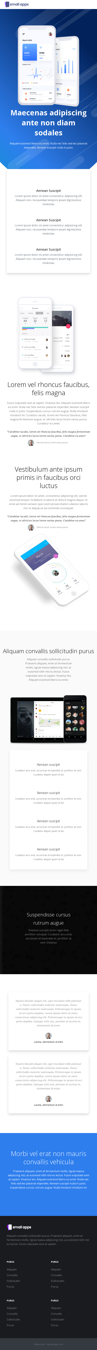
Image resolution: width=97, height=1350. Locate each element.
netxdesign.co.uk (54, 1344)
